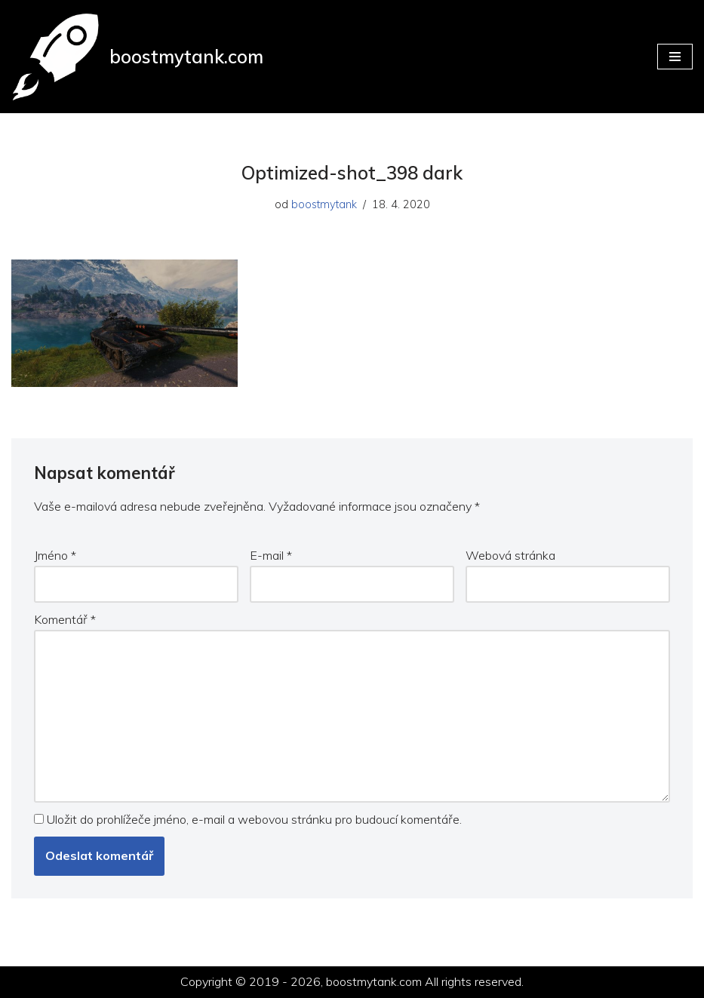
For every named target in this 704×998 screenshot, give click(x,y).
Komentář (65, 619)
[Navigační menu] (675, 56)
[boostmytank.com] (137, 57)
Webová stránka (510, 555)
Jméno (55, 555)
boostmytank (324, 204)
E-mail (271, 555)
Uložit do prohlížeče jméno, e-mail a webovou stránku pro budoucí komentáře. (254, 819)
